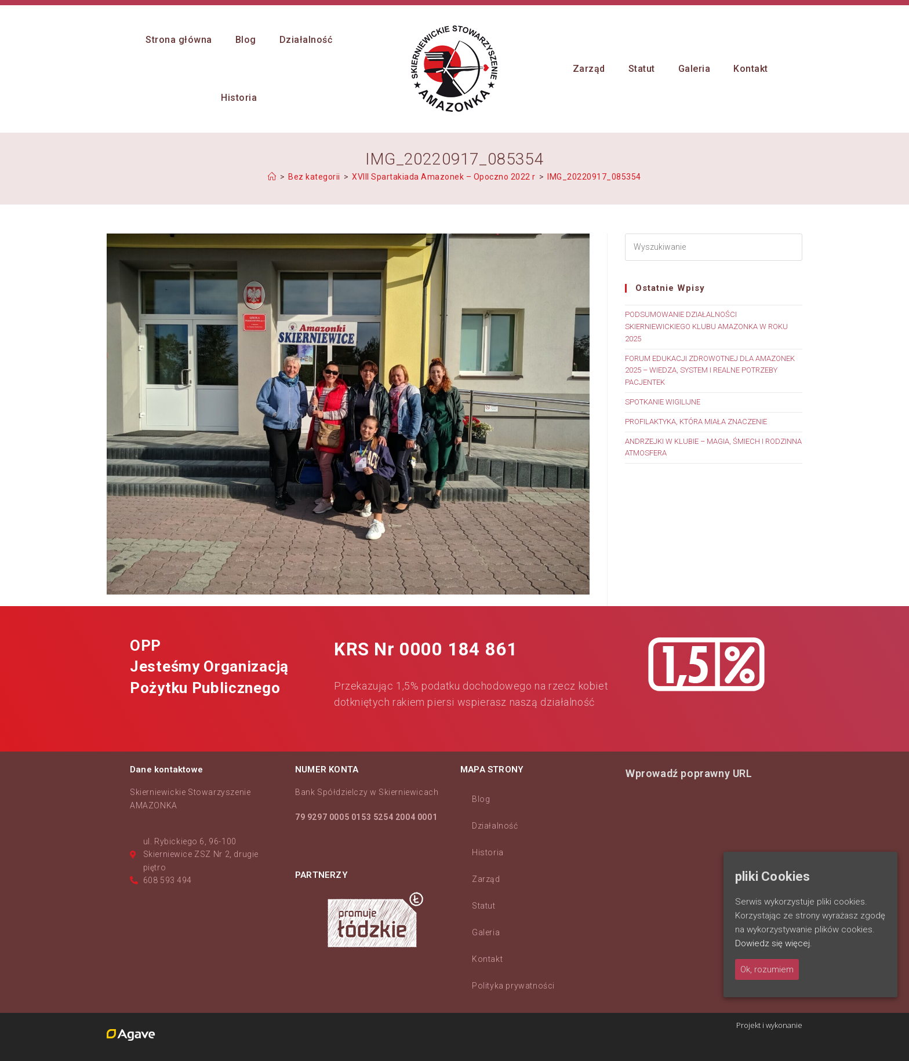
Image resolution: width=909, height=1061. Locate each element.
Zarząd (486, 879)
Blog (481, 799)
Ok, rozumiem (767, 969)
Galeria (486, 932)
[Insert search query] (713, 247)
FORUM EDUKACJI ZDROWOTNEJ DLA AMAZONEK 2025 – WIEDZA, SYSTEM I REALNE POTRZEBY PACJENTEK (710, 370)
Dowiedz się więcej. (773, 943)
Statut (484, 905)
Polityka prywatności (513, 985)
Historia (488, 852)
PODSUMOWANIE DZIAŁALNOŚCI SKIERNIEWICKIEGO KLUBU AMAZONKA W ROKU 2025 (706, 326)
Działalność (495, 825)
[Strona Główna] (272, 176)
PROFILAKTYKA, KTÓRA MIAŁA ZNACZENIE (696, 421)
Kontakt (487, 959)
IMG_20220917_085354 (594, 176)
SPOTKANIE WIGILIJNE (662, 402)
